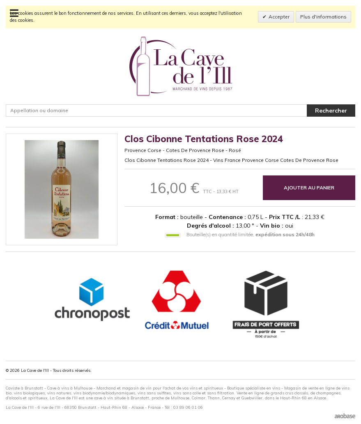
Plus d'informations (323, 17)
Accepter (279, 17)
